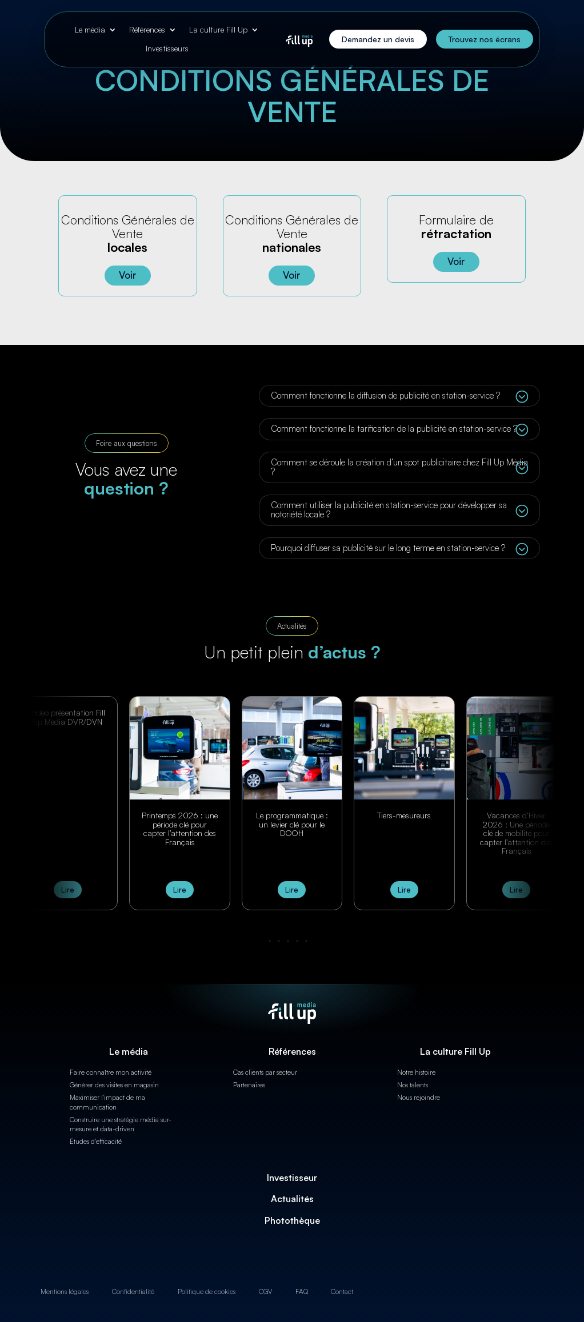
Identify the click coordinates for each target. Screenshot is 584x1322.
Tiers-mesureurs (404, 815)
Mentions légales (65, 1291)
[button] (292, 941)
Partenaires (249, 1084)
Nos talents (412, 1084)
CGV (265, 1291)
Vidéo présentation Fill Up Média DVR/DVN (67, 717)
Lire (67, 889)
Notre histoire (416, 1072)
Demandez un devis (378, 39)
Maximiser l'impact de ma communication (107, 1102)
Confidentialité (133, 1291)
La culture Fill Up (218, 29)
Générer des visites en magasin (114, 1084)
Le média (90, 29)
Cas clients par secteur (265, 1072)
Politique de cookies (206, 1291)
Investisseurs (167, 48)
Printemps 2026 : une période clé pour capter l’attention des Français (180, 828)
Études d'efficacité (96, 1141)
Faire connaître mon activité (110, 1072)
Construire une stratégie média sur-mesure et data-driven (120, 1124)
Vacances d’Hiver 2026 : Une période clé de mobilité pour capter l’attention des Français (516, 832)
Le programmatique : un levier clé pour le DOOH (292, 824)
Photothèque (292, 1220)
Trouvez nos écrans (485, 39)
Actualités (292, 1198)
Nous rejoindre (418, 1097)
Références (147, 29)
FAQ (301, 1291)
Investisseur (292, 1177)
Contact (342, 1291)
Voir (128, 275)
